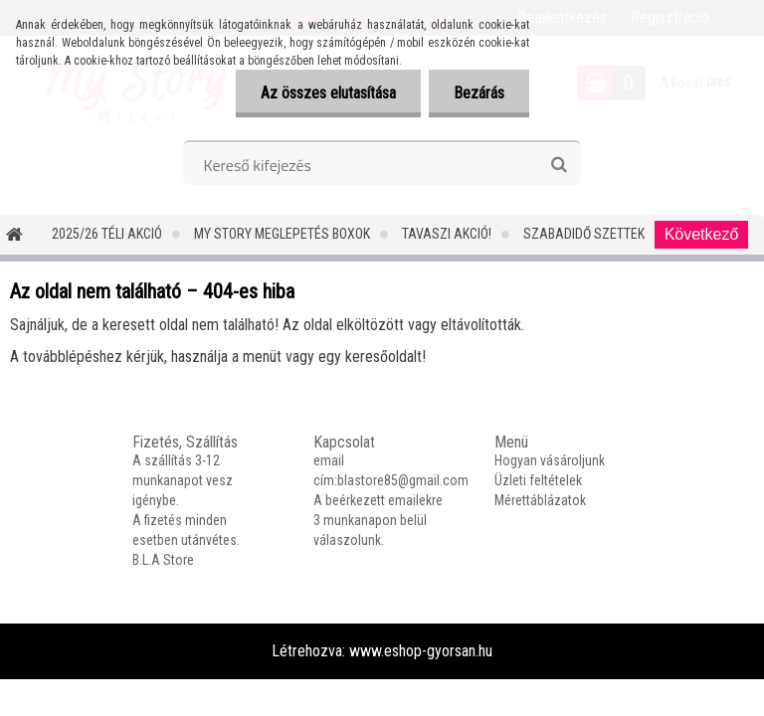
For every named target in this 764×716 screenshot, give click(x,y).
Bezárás (479, 93)
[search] (558, 165)
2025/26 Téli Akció (107, 234)
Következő (702, 234)
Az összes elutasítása (328, 93)
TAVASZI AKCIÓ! (446, 234)
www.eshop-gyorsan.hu (420, 650)
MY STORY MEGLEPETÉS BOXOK (282, 234)
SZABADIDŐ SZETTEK (584, 234)
